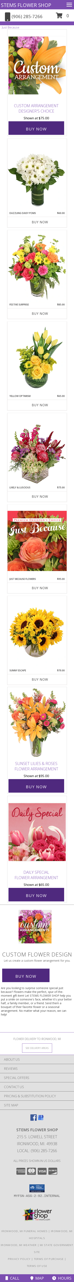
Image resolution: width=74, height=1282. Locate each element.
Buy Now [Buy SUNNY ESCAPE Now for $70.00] (40, 679)
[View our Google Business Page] (40, 1119)
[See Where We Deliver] (37, 1048)
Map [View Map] (37, 1278)
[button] (62, 17)
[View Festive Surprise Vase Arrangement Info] (37, 266)
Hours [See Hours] (61, 1278)
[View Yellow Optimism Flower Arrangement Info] (37, 358)
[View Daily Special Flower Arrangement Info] (37, 832)
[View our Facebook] (33, 1119)
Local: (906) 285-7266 (37, 1150)
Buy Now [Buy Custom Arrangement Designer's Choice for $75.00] (36, 129)
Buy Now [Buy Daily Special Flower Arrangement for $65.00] (36, 895)
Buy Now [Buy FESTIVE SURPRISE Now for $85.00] (40, 313)
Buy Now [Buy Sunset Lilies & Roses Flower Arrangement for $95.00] (36, 786)
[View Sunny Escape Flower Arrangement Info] (37, 632)
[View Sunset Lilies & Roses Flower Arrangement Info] (37, 723)
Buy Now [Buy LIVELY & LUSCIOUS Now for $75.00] (40, 496)
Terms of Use (37, 1266)
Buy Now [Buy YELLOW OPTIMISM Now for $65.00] (40, 405)
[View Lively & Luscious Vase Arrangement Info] (37, 449)
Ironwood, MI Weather (19, 1245)
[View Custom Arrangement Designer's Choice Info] (37, 65)
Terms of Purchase (49, 1259)
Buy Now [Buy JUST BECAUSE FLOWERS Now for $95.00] (40, 588)
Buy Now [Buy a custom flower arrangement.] (25, 976)
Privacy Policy (19, 1259)
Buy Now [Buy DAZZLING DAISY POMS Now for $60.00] (40, 222)
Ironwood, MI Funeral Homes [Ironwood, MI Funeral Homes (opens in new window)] (24, 1231)
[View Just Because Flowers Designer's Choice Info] (37, 541)
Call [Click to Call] (12, 1278)
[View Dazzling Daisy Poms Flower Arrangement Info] (37, 175)
